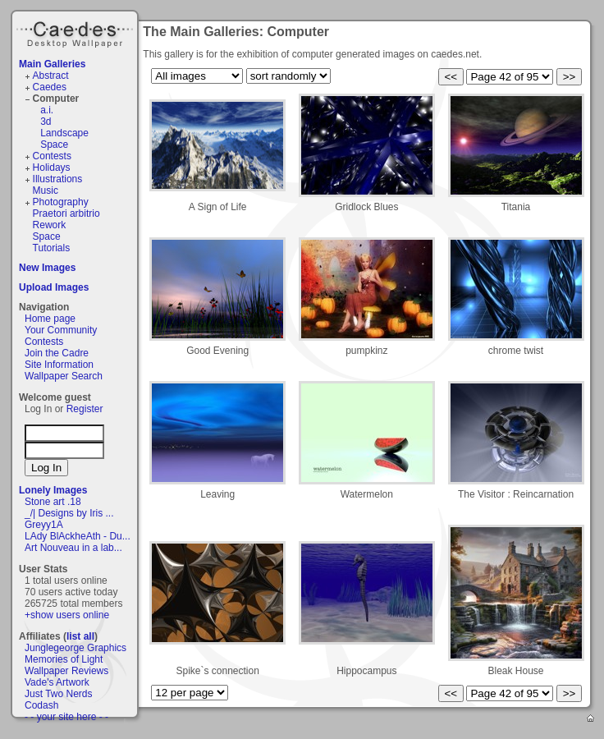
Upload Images (54, 287)
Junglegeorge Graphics (75, 648)
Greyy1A (44, 524)
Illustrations (58, 179)
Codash (41, 705)
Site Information (59, 364)
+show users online (67, 615)
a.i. (46, 110)
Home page (50, 318)
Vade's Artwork (57, 682)
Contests (52, 156)
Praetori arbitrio (66, 213)
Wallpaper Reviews (66, 671)
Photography (61, 202)
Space (54, 144)
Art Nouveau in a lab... (73, 547)
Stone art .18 (53, 501)
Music (45, 190)
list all (80, 636)
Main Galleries (52, 64)
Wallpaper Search (64, 376)
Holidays (52, 167)
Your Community (61, 330)
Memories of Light (64, 659)
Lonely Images (53, 490)
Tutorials (52, 248)
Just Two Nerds (58, 694)
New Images (47, 267)
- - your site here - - (66, 717)
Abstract (51, 75)
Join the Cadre (57, 353)
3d (45, 121)
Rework (49, 225)
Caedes (76, 32)
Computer (56, 98)
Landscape (64, 133)
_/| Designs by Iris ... (69, 513)
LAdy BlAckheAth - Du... (77, 536)
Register (84, 409)
